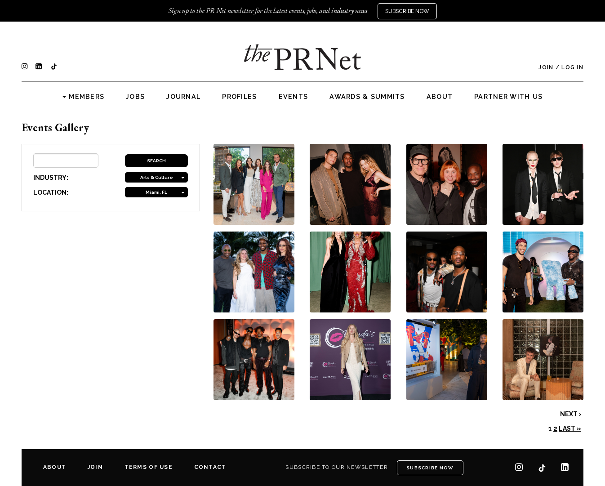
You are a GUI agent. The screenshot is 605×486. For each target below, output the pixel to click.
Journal (183, 97)
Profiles (239, 97)
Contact (210, 467)
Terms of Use (149, 467)
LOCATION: (50, 192)
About (440, 97)
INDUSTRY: (50, 177)
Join (545, 67)
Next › (570, 414)
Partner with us (508, 97)
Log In (572, 67)
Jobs (135, 97)
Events (293, 97)
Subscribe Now (407, 11)
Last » (570, 428)
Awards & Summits (367, 97)
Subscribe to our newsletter (336, 467)
